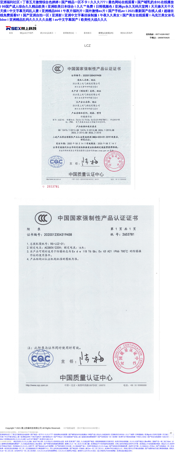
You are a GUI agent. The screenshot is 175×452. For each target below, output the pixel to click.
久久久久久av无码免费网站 (47, 451)
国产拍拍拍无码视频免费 (118, 446)
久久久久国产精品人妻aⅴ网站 (141, 441)
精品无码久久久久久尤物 (23, 441)
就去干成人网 (38, 441)
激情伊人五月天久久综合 (87, 451)
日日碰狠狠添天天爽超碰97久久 (37, 448)
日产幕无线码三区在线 (63, 446)
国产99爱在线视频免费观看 (54, 444)
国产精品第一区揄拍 (77, 448)
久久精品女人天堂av (147, 446)
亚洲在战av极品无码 (124, 451)
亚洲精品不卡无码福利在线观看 (102, 444)
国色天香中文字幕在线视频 (134, 448)
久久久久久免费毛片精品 (67, 451)
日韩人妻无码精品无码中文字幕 (127, 444)
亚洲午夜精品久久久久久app (97, 446)
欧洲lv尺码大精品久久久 (114, 448)
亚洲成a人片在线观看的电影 (150, 444)
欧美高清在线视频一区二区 (15, 448)
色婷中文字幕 (134, 446)
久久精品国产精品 (88, 441)
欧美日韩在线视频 (122, 441)
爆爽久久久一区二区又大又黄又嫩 (77, 444)
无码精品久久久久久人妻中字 (24, 446)
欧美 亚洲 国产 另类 (72, 441)
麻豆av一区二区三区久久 (95, 448)
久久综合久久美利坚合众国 (54, 441)
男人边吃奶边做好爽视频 (59, 448)
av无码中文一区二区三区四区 (25, 451)
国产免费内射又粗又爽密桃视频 (156, 448)
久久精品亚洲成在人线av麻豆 (32, 444)
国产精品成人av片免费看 (45, 446)
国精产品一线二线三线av (162, 441)
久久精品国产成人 (79, 446)
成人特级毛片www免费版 (106, 451)
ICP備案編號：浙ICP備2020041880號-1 (82, 428)
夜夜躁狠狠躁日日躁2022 (104, 441)
